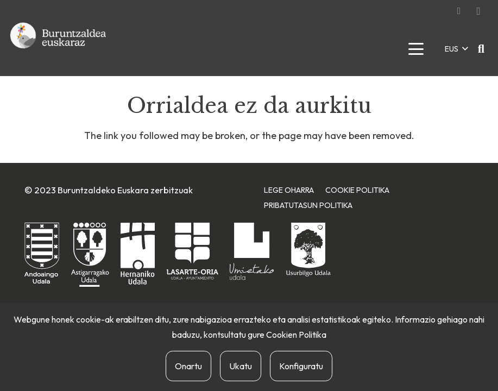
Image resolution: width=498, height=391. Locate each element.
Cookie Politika (357, 190)
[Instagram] (478, 11)
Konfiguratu (301, 366)
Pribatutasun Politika (308, 205)
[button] (415, 48)
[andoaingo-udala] (41, 254)
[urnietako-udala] (252, 251)
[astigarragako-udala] (90, 255)
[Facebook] (459, 11)
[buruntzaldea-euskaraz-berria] (59, 49)
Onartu (188, 366)
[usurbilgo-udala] (308, 249)
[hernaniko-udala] (138, 254)
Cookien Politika (296, 334)
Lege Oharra (289, 190)
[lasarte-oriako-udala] (192, 251)
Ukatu (240, 366)
